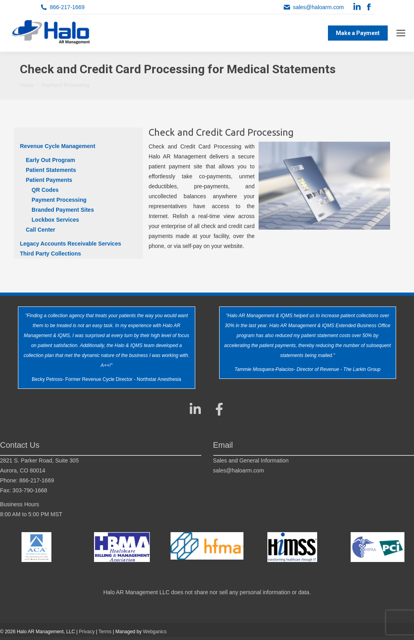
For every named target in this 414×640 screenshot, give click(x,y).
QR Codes (45, 190)
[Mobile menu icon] (401, 33)
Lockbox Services (55, 220)
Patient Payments (49, 180)
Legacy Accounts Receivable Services (70, 243)
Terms (105, 631)
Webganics (155, 631)
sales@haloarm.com (318, 7)
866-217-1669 (67, 7)
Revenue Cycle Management (57, 146)
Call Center (40, 229)
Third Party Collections (50, 253)
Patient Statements (51, 170)
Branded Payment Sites (62, 210)
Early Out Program (50, 160)
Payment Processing (58, 200)
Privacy (86, 631)
